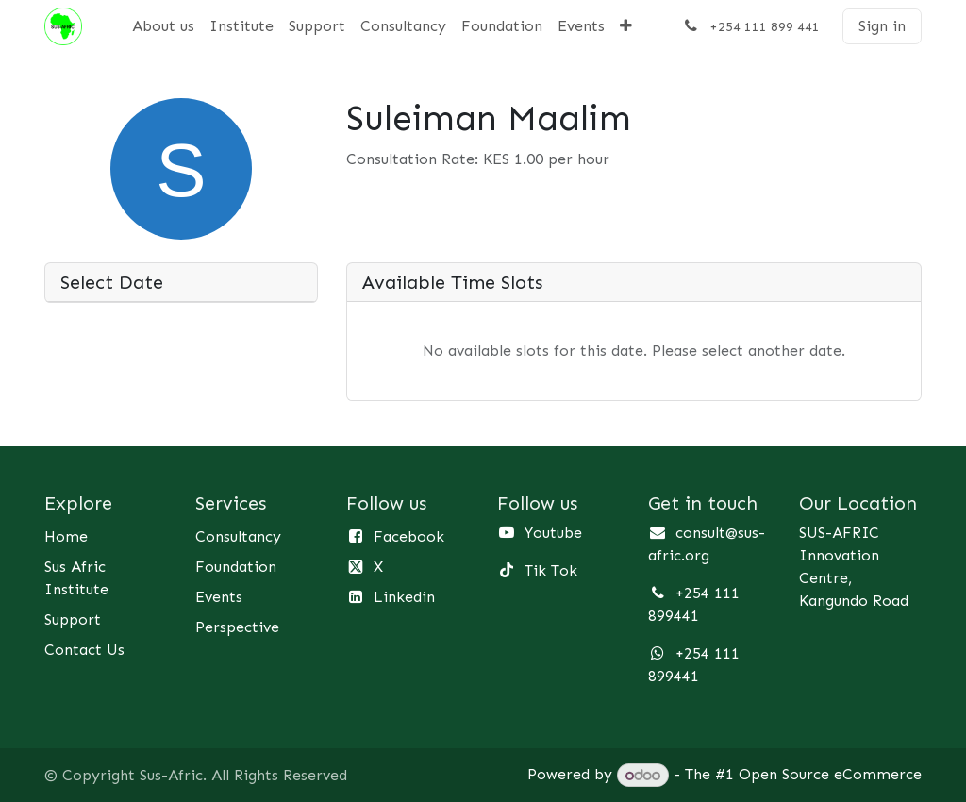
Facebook (409, 536)
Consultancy (238, 536)
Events (218, 597)
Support (72, 619)
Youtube (553, 533)
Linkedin (404, 597)
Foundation (235, 567)
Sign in (882, 26)
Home (66, 536)
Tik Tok (551, 570)
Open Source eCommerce (830, 775)
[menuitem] (163, 26)
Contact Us (84, 650)
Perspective (237, 627)
